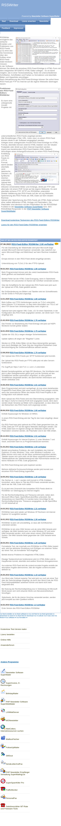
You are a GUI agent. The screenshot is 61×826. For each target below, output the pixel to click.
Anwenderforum (7, 645)
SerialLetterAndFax (12, 762)
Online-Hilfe (6, 640)
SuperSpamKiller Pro (12, 781)
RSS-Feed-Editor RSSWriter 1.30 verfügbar (28, 519)
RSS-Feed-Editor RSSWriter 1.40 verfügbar (28, 477)
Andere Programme (10, 662)
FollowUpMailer (10, 746)
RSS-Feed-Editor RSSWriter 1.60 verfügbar (28, 410)
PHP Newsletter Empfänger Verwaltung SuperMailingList (15, 772)
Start (4, 21)
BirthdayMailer (9, 692)
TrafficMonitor (9, 789)
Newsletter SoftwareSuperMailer (12, 672)
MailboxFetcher (10, 737)
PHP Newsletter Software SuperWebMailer (14, 701)
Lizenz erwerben (29, 21)
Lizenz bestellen (7, 634)
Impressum (18, 28)
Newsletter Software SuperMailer (46, 16)
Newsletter (44, 21)
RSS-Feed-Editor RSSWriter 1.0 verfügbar (27, 605)
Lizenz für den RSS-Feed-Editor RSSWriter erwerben (24, 225)
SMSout (7, 754)
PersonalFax (9, 796)
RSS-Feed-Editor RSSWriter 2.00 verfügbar (32, 244)
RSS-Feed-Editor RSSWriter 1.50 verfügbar (28, 447)
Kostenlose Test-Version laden (14, 629)
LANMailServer (10, 710)
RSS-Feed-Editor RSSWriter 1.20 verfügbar (28, 543)
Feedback (6, 28)
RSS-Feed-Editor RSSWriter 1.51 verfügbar (28, 436)
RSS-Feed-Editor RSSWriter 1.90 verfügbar (28, 269)
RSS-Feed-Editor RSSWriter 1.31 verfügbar (28, 509)
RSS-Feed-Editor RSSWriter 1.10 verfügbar (28, 575)
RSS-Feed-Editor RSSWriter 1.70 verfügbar (28, 353)
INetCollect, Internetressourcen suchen (12, 728)
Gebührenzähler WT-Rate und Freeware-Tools (14, 806)
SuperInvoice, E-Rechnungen (10, 682)
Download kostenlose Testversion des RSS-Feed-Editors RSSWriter (30, 220)
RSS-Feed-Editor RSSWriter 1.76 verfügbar (28, 320)
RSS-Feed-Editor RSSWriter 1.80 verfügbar (28, 299)
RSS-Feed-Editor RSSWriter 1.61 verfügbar (28, 385)
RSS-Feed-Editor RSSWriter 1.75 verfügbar (28, 331)
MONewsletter (9, 719)
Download (14, 21)
